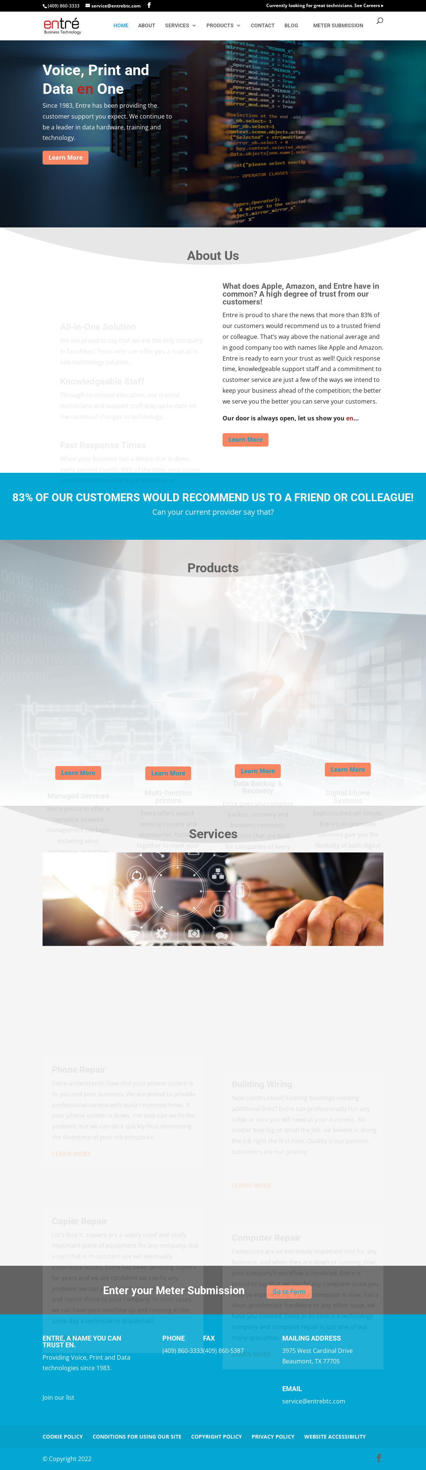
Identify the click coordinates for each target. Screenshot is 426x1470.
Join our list (58, 1397)
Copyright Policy (216, 1436)
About (146, 25)
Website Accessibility (335, 1436)
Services (177, 25)
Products (220, 25)
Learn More (66, 157)
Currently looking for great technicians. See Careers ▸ (324, 6)
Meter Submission (338, 25)
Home (121, 25)
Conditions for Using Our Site (137, 1436)
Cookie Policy (63, 1436)
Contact (263, 25)
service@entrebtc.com (313, 1401)
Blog (291, 25)
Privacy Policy (273, 1436)
